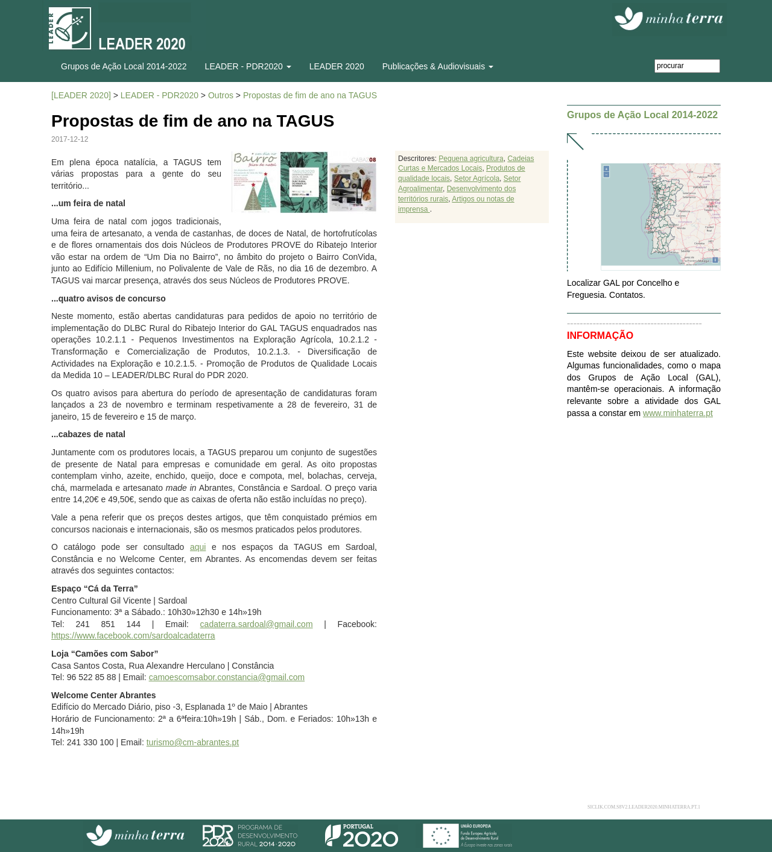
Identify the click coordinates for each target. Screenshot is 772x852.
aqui (198, 547)
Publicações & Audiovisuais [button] (437, 66)
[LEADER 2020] (81, 95)
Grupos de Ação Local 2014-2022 (124, 66)
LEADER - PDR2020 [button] (248, 66)
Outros (220, 95)
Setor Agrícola (476, 178)
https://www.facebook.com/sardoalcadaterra (133, 635)
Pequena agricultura (470, 158)
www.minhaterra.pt (678, 413)
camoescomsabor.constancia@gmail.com (227, 677)
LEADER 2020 (336, 66)
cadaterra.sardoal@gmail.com (256, 624)
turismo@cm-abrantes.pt (193, 742)
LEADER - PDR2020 (159, 95)
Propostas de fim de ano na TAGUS (310, 95)
